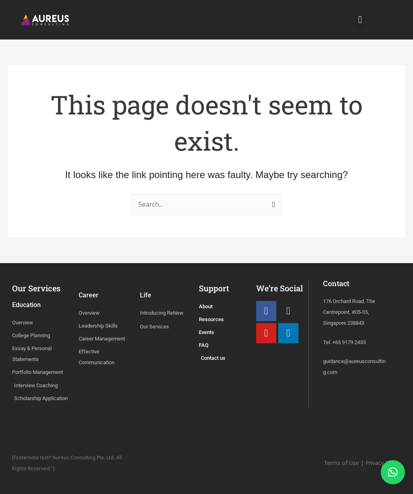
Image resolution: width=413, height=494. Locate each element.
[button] (360, 19)
